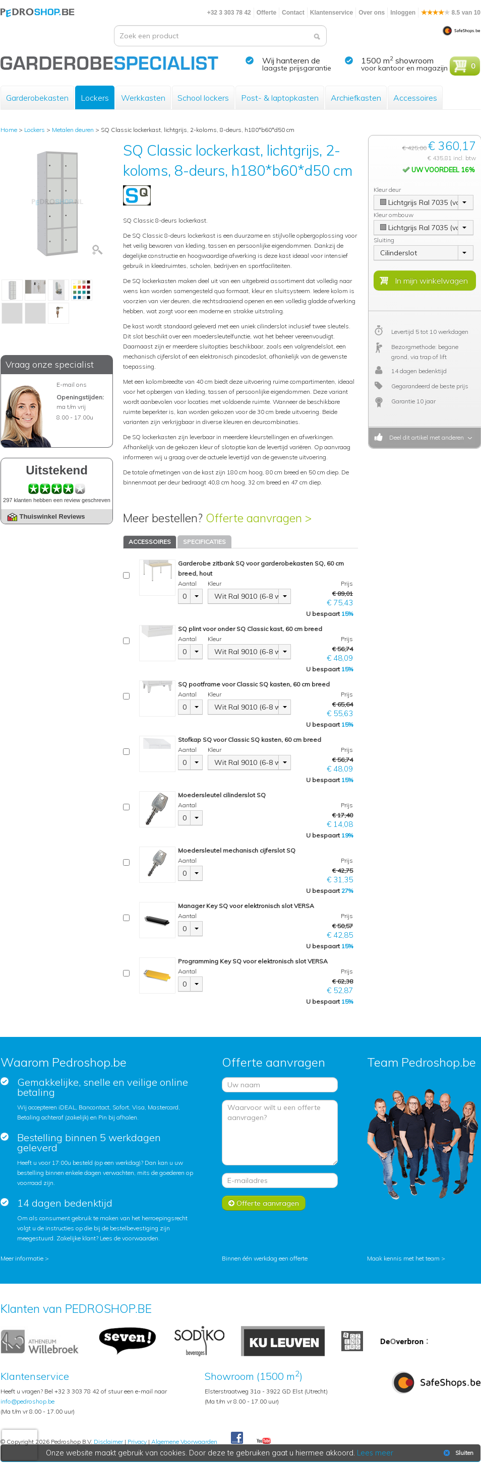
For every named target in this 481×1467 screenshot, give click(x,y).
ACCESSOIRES (150, 541)
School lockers (203, 98)
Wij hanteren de (291, 60)
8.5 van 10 (450, 12)
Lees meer (375, 1452)
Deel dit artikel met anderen (425, 437)
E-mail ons (71, 384)
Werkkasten (143, 98)
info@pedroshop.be (27, 1401)
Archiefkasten (356, 98)
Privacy (137, 1441)
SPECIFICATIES (204, 541)
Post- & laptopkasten (280, 98)
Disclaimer (108, 1441)
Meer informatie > (25, 1258)
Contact (293, 12)
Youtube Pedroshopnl (264, 1441)
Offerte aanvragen (263, 1203)
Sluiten (457, 1453)
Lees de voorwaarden (129, 1238)
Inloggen (402, 12)
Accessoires (415, 98)
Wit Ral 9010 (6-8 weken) (246, 596)
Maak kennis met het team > (406, 1258)
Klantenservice (331, 12)
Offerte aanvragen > (259, 518)
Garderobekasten (37, 98)
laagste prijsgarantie (296, 68)
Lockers (95, 98)
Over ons (371, 12)
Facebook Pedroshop (237, 1438)
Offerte (266, 12)
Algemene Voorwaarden (184, 1441)
